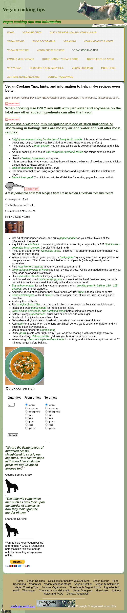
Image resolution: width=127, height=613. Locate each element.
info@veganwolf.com (23, 606)
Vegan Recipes (31, 32)
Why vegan (14, 68)
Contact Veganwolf (61, 77)
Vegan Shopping (82, 68)
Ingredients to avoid (100, 59)
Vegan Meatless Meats (98, 41)
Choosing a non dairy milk (47, 68)
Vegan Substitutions (50, 50)
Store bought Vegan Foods (60, 59)
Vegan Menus (15, 41)
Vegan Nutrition (18, 50)
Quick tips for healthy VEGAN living (73, 32)
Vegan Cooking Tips (85, 50)
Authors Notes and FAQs (23, 77)
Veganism (70, 41)
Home (10, 32)
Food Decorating (44, 41)
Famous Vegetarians (20, 59)
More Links (108, 68)
